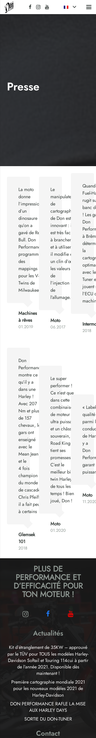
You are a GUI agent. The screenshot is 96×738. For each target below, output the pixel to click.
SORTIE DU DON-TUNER (48, 719)
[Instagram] (38, 7)
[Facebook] (30, 7)
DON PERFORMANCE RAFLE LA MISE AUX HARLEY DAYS (48, 707)
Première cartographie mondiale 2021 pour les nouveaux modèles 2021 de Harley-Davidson (48, 688)
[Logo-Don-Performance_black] (9, 7)
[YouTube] (47, 7)
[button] (70, 7)
